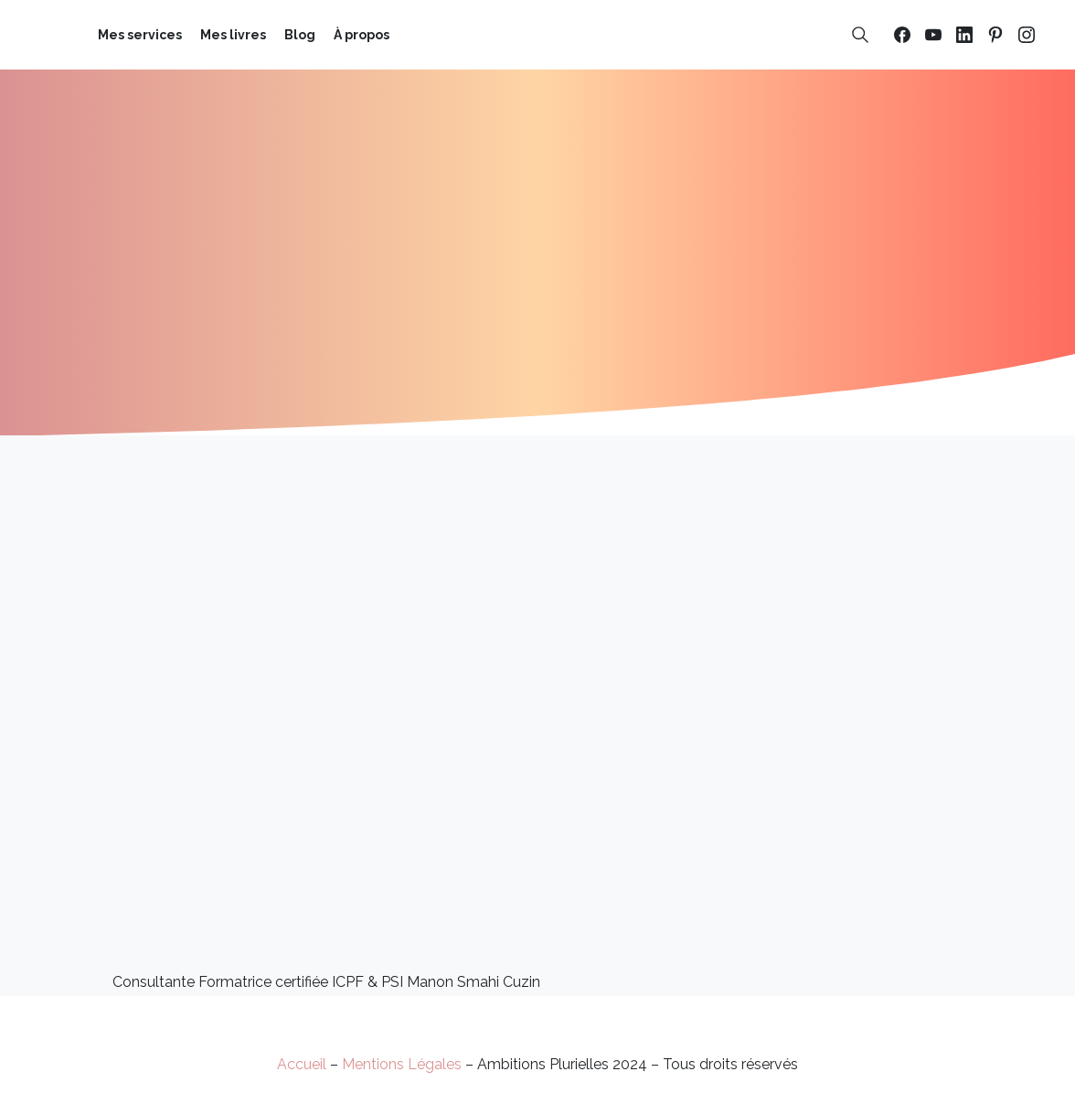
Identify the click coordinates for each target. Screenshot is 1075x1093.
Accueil (301, 1064)
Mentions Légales (402, 1064)
